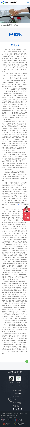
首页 (10, 25)
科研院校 (15, 25)
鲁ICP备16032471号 (12, 415)
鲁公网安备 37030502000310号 (8, 417)
